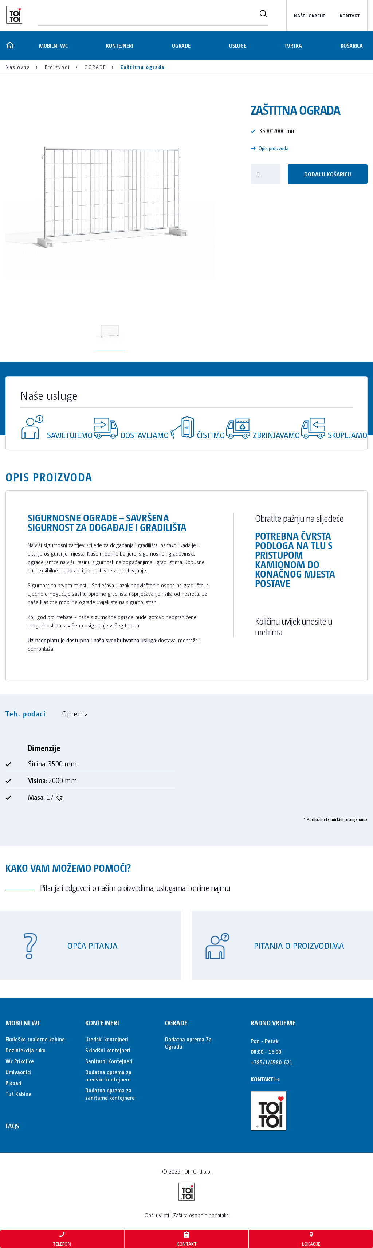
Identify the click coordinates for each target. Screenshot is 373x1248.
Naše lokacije (309, 15)
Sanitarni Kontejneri (109, 1060)
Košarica (352, 45)
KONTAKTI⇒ (265, 1079)
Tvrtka (293, 45)
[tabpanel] (186, 775)
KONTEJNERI (119, 45)
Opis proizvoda (269, 148)
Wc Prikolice (19, 1060)
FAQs (12, 1126)
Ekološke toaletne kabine (35, 1039)
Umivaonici (18, 1071)
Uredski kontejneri (106, 1039)
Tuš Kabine (18, 1093)
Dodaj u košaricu (327, 174)
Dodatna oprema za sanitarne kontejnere (110, 1094)
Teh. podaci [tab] (25, 713)
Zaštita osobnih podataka (201, 1215)
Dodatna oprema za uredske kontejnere (108, 1075)
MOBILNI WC (52, 45)
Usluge (237, 45)
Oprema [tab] (75, 713)
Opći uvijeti (157, 1215)
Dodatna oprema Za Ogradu (188, 1043)
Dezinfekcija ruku (25, 1049)
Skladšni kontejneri (107, 1049)
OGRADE (180, 45)
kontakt (350, 15)
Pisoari (13, 1082)
